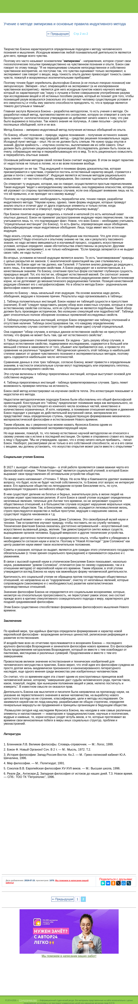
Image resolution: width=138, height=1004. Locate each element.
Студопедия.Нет (28, 1000)
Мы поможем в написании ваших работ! (69, 956)
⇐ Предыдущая (58, 33)
